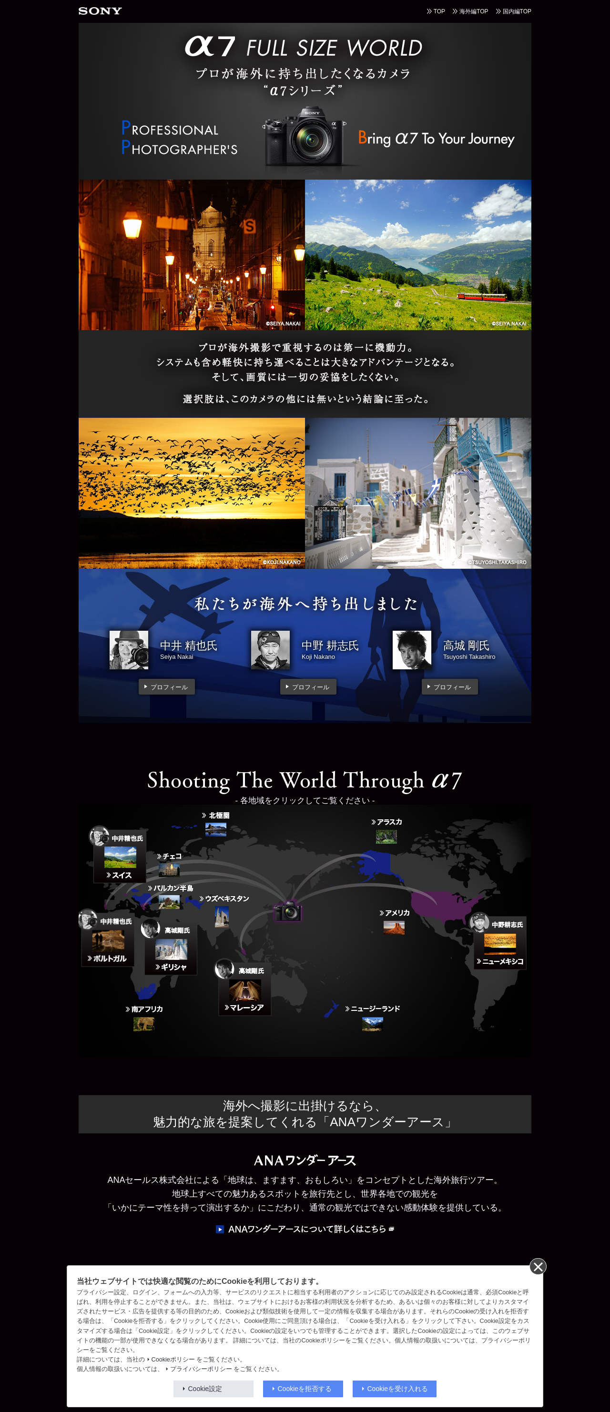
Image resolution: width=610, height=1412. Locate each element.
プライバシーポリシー (201, 1369)
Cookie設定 (205, 1388)
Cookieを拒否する (305, 1388)
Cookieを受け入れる (397, 1388)
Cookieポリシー (173, 1359)
